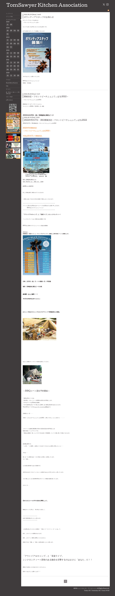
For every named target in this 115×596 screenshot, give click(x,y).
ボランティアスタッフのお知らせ (39, 17)
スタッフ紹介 (9, 97)
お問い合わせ (9, 100)
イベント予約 (9, 16)
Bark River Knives (12, 83)
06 (7, 56)
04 (15, 30)
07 (7, 43)
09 (11, 24)
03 (18, 43)
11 (7, 24)
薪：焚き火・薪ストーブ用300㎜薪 (12, 93)
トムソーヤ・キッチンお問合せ (41, 407)
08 (18, 40)
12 (7, 53)
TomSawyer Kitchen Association (46, 5)
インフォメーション (11, 19)
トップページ (9, 13)
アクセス (8, 79)
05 (11, 43)
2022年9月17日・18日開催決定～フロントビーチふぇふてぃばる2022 (55, 120)
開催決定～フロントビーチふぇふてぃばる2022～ (46, 97)
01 (7, 34)
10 (7, 30)
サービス (8, 89)
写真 (7, 86)
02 (18, 30)
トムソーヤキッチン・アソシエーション (87, 588)
